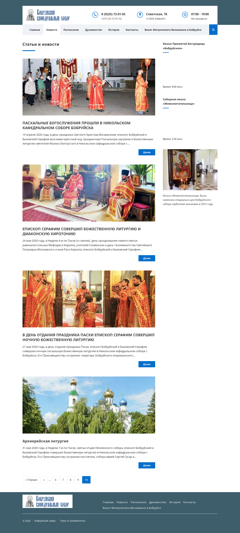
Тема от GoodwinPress (73, 520)
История (113, 29)
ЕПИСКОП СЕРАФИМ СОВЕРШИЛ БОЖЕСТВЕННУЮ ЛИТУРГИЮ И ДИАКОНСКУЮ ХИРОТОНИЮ (81, 231)
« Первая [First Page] (31, 480)
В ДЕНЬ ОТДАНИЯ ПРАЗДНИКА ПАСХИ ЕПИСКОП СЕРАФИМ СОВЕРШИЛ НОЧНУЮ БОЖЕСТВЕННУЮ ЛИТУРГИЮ (88, 337)
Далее (146, 152)
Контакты (132, 29)
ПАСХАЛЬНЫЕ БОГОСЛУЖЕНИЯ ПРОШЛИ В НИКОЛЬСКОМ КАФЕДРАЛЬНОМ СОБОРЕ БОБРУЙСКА (76, 125)
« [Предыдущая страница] (43, 480)
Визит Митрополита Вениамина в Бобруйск (173, 29)
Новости (51, 29)
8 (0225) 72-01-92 (113, 14)
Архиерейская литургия (45, 440)
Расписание (71, 29)
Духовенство (93, 29)
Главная (35, 29)
